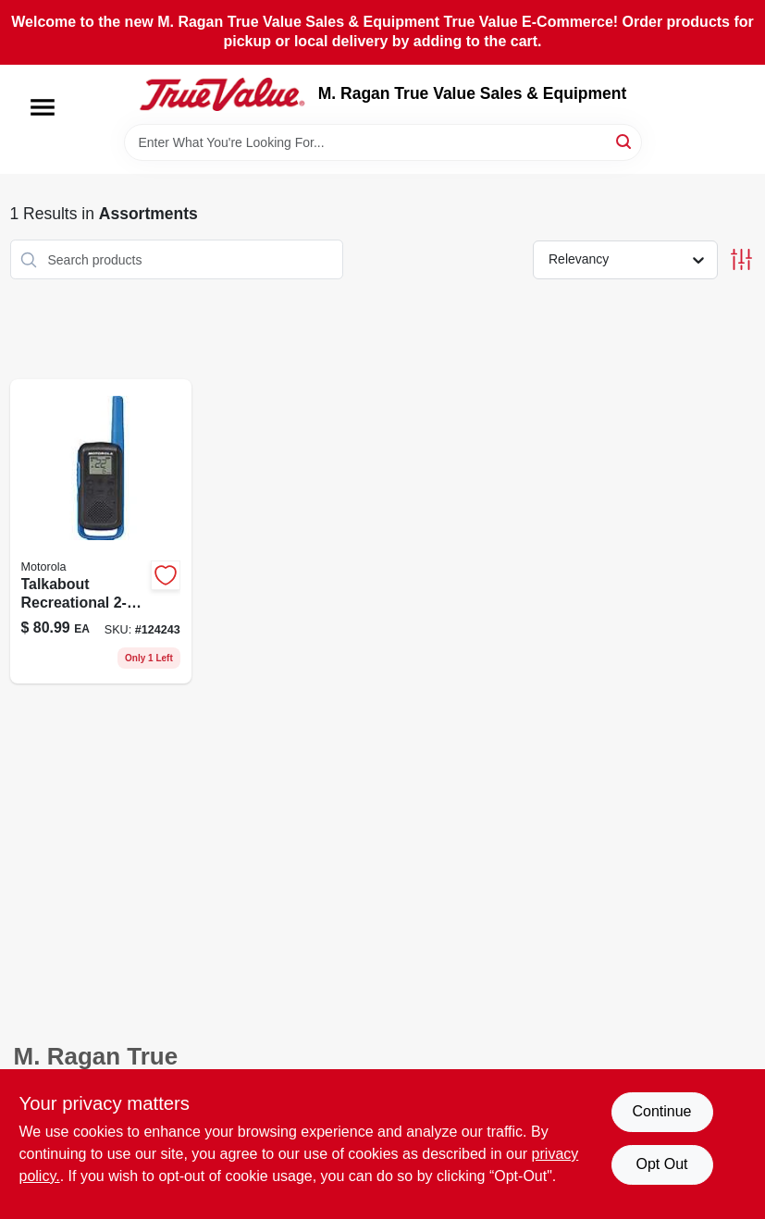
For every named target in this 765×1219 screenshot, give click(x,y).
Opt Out (661, 1164)
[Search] (624, 141)
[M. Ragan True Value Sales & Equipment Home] (222, 94)
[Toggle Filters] (741, 259)
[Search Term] (383, 142)
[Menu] (43, 107)
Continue (661, 1111)
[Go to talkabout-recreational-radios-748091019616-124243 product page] (100, 531)
